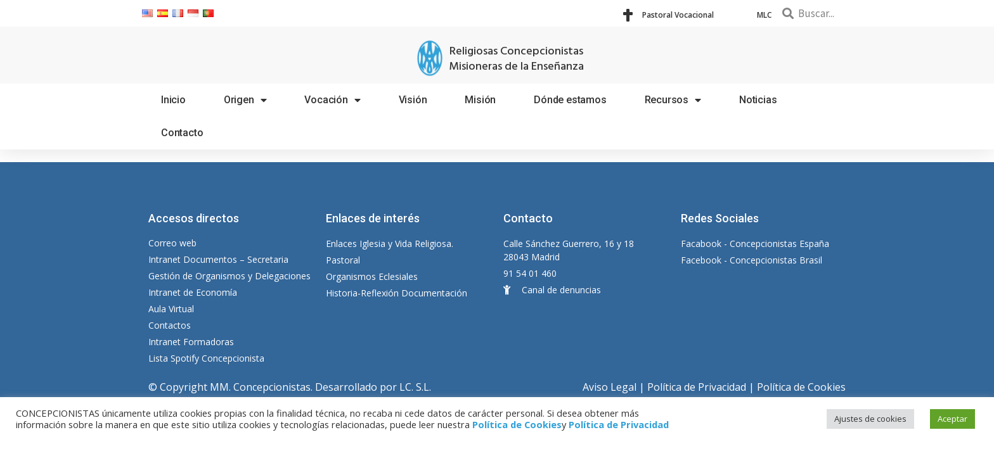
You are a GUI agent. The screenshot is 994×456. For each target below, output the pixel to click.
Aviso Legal (609, 387)
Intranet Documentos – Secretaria (218, 259)
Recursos (673, 100)
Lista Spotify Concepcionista (206, 358)
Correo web (172, 243)
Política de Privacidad (696, 387)
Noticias (758, 100)
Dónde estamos (570, 100)
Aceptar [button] (952, 418)
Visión (413, 100)
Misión (480, 100)
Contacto (182, 133)
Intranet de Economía (192, 292)
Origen (245, 100)
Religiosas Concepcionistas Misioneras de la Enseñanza (516, 59)
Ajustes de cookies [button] (870, 418)
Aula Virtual (171, 309)
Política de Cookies (801, 387)
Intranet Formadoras (191, 342)
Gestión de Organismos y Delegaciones (229, 276)
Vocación (332, 100)
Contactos (169, 325)
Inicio (173, 100)
